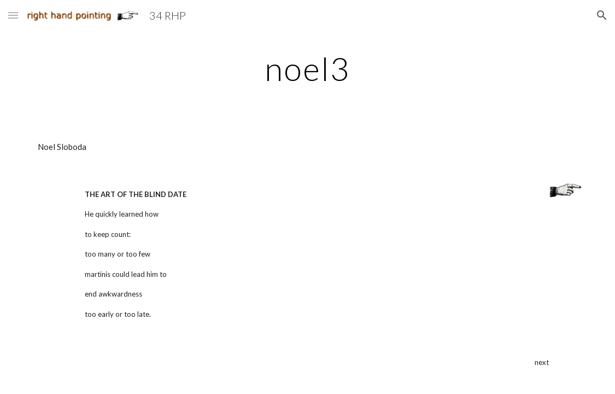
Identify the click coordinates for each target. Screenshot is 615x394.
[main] (307, 68)
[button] (13, 15)
